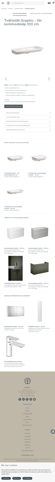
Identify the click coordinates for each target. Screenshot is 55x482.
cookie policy (5, 474)
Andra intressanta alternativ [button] (28, 130)
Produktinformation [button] (28, 113)
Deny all (17, 478)
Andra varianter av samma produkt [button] (28, 121)
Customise (27, 478)
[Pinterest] (27, 399)
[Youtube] (34, 399)
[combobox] (30, 3)
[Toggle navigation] (3, 3)
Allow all (6, 478)
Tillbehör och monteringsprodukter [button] (28, 125)
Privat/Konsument (20, 13)
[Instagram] (30, 399)
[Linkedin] (23, 399)
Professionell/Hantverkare (41, 13)
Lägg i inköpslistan (13, 106)
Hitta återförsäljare (28, 117)
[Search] (13, 3)
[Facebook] (19, 399)
